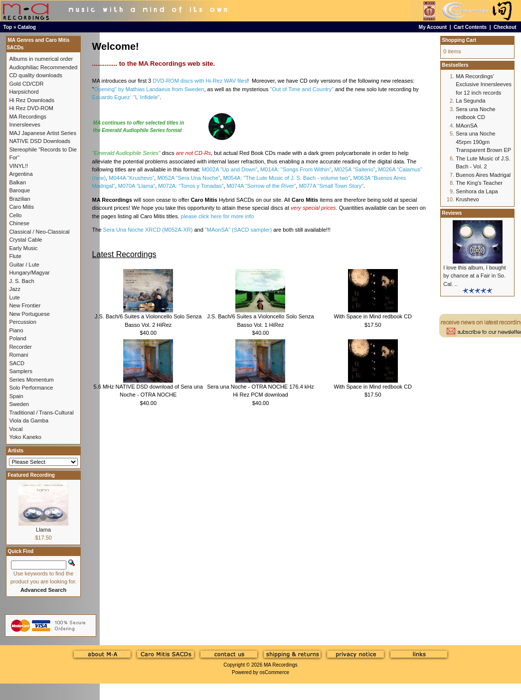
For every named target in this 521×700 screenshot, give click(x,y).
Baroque (19, 190)
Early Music (23, 248)
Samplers (20, 371)
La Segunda (470, 101)
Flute (15, 256)
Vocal (15, 429)
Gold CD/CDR (26, 84)
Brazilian (19, 199)
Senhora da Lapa (477, 191)
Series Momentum (31, 380)
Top (7, 27)
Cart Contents (470, 27)
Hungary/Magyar (29, 273)
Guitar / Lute (24, 265)
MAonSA (466, 126)
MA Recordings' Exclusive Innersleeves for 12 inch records (484, 84)
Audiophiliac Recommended (43, 67)
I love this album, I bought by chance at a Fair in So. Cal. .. (474, 276)
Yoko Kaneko (25, 437)
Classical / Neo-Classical (39, 232)
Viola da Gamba (28, 420)
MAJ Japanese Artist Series (42, 133)
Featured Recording (30, 475)
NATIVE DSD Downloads (39, 141)
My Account (433, 27)
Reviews (452, 213)
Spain (16, 396)
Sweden (19, 404)
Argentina (20, 174)
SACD (16, 363)
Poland (17, 338)
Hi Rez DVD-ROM (31, 108)
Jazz (14, 289)
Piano (16, 330)
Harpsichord (23, 92)
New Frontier (24, 305)
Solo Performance (31, 388)
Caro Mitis (21, 207)
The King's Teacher (479, 183)
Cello (15, 215)
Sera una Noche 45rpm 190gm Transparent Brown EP (483, 142)
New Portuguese (29, 314)
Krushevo (467, 199)
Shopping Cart (459, 40)
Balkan (17, 182)
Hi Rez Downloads (31, 100)
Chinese (19, 223)
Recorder (20, 347)
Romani (18, 355)
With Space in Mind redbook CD (373, 316)
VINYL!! (18, 166)
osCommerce (274, 672)
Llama (43, 530)
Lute (14, 297)
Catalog (26, 27)
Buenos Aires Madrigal (483, 175)
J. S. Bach (21, 281)
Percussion (22, 322)
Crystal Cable (25, 240)
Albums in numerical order (41, 59)
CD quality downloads (35, 75)
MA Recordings (281, 665)
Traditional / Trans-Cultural (41, 413)
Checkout (505, 27)
